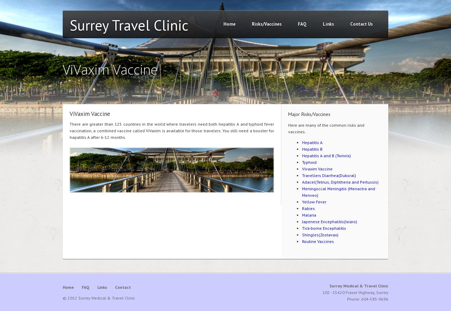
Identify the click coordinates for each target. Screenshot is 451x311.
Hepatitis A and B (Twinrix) (326, 155)
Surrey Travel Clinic (129, 25)
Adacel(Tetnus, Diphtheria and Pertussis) (340, 182)
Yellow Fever (314, 201)
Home (229, 24)
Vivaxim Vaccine (317, 168)
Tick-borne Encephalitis (324, 228)
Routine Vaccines (318, 241)
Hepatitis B (312, 149)
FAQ (302, 24)
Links (328, 24)
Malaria (309, 215)
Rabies (308, 208)
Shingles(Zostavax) (320, 234)
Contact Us (361, 24)
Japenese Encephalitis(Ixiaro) (329, 221)
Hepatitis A (312, 142)
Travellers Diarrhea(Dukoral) (329, 175)
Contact (123, 287)
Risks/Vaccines (267, 24)
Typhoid (309, 162)
